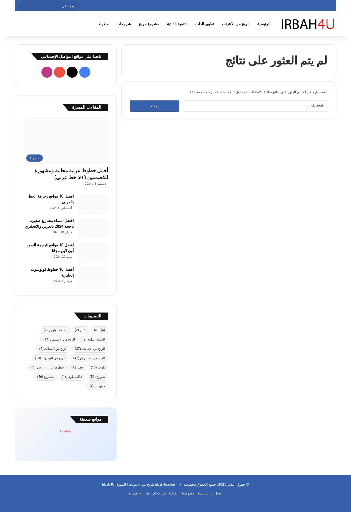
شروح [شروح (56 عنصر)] (97, 377)
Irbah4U (108, 484)
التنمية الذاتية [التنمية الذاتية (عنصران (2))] (94, 339)
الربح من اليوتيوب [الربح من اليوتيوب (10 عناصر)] (50, 358)
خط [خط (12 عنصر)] (77, 367)
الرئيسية (263, 24)
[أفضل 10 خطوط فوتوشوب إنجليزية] (93, 277)
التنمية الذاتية (177, 24)
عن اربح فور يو (140, 493)
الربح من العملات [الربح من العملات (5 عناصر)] (53, 349)
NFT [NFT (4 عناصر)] (99, 330)
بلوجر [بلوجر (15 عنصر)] (98, 367)
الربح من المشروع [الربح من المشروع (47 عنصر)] (89, 358)
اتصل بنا (216, 493)
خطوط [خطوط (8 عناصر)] (56, 367)
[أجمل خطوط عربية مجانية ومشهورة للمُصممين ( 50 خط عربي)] (66, 140)
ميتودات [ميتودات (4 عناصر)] (97, 386)
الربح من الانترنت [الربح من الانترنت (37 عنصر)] (90, 349)
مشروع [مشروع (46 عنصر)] (45, 377)
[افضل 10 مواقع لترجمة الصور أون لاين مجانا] (93, 252)
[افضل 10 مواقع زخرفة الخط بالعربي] (93, 203)
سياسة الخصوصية (194, 493)
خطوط (103, 24)
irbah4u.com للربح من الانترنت (151, 484)
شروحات (124, 24)
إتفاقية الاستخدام (165, 493)
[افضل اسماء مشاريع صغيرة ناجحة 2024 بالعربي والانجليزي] (93, 228)
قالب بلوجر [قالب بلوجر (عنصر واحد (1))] (72, 377)
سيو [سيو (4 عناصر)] (36, 367)
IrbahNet (66, 431)
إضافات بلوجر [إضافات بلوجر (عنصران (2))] (55, 330)
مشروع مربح (149, 24)
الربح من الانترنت (236, 24)
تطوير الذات (204, 24)
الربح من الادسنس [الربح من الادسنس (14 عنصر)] (59, 339)
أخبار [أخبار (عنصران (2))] (80, 330)
